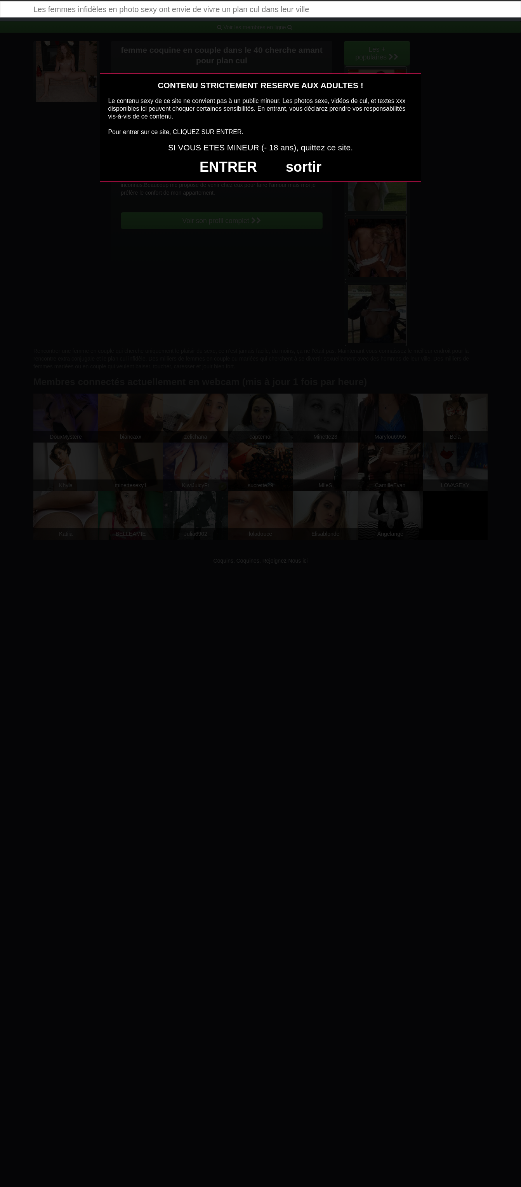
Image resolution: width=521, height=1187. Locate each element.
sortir (303, 167)
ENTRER (228, 167)
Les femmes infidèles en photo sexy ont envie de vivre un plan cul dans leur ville (171, 9)
